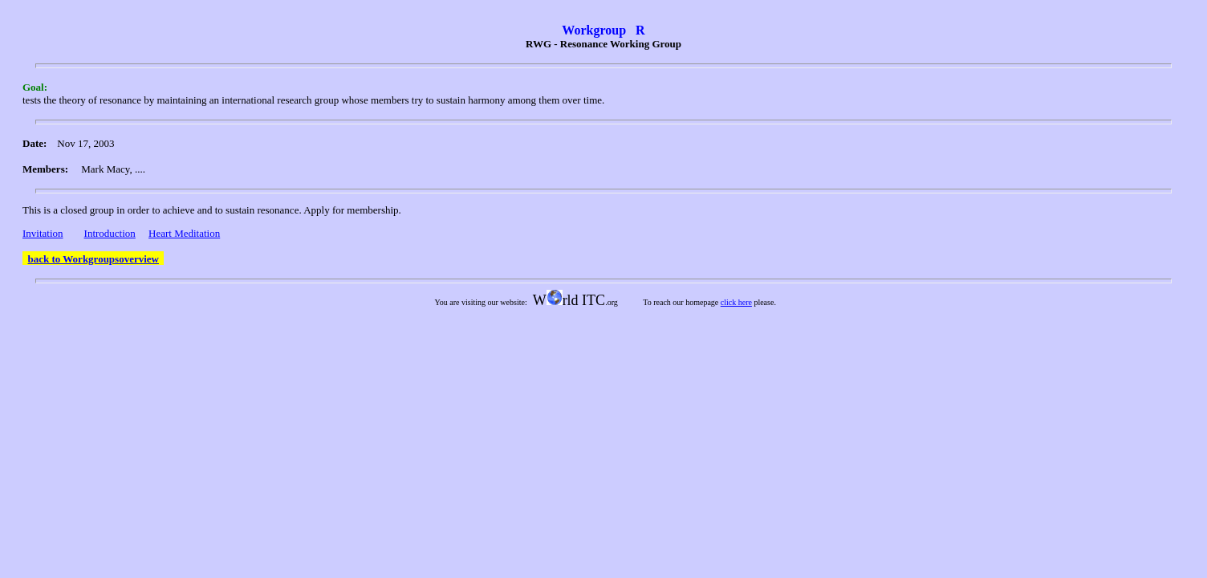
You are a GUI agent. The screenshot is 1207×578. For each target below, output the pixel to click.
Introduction (110, 233)
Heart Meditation (184, 233)
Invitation (42, 233)
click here (736, 302)
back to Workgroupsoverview (93, 259)
